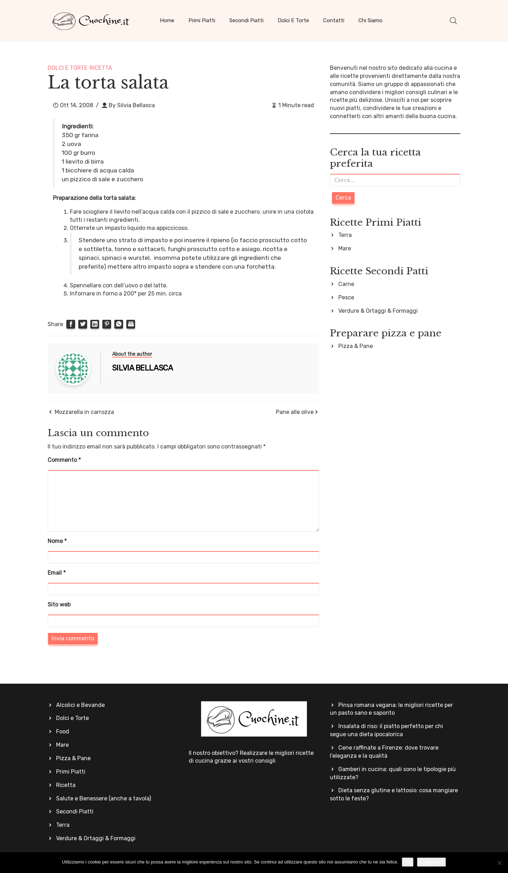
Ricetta (101, 68)
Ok (408, 862)
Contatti (333, 20)
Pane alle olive (295, 412)
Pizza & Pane (355, 346)
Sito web (59, 604)
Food (62, 731)
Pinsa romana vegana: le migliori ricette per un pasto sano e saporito (391, 709)
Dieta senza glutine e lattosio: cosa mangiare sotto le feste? (394, 794)
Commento (64, 460)
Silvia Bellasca (136, 105)
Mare (344, 248)
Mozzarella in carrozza (84, 412)
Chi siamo (370, 20)
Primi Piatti (201, 20)
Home (167, 20)
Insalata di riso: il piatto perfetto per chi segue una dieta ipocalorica (386, 730)
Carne (346, 284)
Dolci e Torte (293, 20)
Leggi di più (431, 862)
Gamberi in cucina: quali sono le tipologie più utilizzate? (393, 773)
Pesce (346, 297)
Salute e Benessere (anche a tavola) (103, 798)
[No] (499, 862)
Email (57, 572)
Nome (57, 541)
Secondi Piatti (246, 20)
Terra (345, 235)
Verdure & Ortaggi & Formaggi (378, 310)
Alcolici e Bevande (80, 705)
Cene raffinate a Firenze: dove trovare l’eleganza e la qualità (384, 751)
